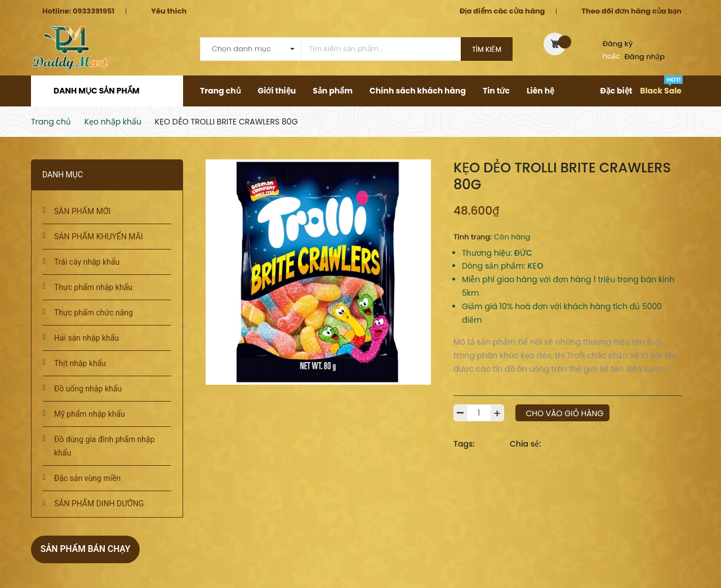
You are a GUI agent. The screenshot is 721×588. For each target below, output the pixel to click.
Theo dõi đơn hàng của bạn (631, 11)
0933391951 (93, 11)
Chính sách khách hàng (418, 90)
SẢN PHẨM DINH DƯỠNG (99, 503)
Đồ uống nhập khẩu (88, 388)
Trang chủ (220, 90)
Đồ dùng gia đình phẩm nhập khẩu (104, 446)
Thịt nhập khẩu (80, 363)
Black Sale (661, 90)
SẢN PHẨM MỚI (82, 211)
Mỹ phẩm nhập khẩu (89, 413)
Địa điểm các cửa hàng (502, 11)
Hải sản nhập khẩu (86, 337)
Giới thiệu (277, 90)
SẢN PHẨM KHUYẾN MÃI (98, 236)
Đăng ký (618, 43)
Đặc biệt (616, 90)
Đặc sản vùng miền (87, 478)
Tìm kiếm (486, 49)
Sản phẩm (333, 90)
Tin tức (496, 90)
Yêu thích (168, 11)
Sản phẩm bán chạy (91, 548)
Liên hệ (540, 90)
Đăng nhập (645, 56)
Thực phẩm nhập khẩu (93, 287)
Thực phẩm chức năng (93, 312)
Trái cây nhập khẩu (86, 261)
